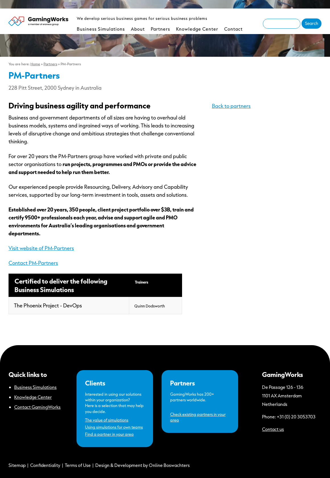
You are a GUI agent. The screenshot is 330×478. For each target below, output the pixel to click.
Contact (233, 29)
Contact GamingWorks (37, 407)
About (138, 29)
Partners (160, 29)
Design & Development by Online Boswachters (142, 465)
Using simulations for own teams (114, 427)
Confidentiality (45, 465)
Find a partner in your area (109, 434)
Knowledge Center (197, 29)
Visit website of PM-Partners (41, 248)
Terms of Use (78, 465)
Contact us (273, 429)
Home (35, 64)
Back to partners (231, 105)
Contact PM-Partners (33, 262)
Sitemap (17, 465)
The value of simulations (106, 420)
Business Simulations (101, 29)
